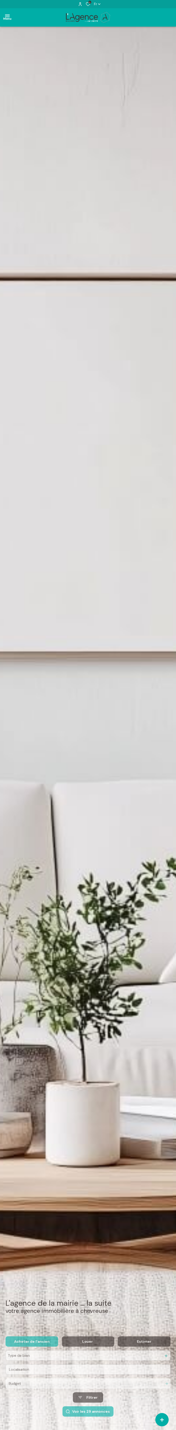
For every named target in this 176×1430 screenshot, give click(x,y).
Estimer (144, 1353)
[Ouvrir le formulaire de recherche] (88, 1409)
